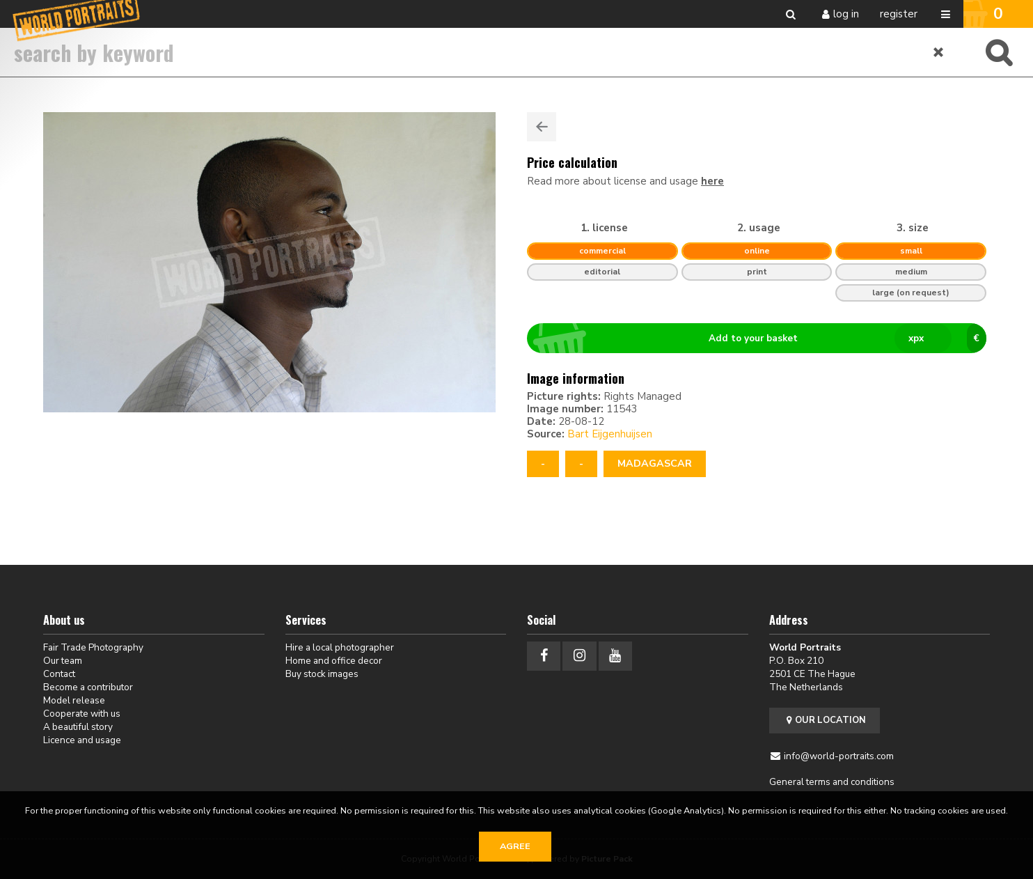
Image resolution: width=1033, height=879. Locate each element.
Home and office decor (333, 660)
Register (898, 14)
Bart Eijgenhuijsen (609, 434)
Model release (74, 700)
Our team (62, 660)
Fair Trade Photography (93, 647)
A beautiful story (78, 726)
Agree (515, 846)
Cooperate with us (81, 713)
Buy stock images (321, 673)
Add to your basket (762, 338)
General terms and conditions (831, 781)
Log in (846, 14)
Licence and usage (82, 740)
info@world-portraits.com (839, 756)
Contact (59, 673)
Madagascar (654, 463)
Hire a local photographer (339, 647)
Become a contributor (88, 687)
